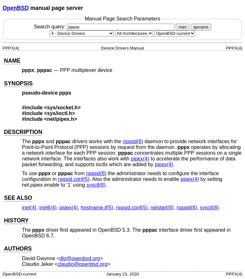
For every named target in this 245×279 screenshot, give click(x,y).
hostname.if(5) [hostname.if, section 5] (97, 207)
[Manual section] (82, 33)
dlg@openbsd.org (80, 258)
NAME (12, 61)
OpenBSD (16, 8)
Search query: (105, 26)
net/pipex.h (60, 119)
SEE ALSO (18, 198)
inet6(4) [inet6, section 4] (47, 207)
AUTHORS (18, 248)
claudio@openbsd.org (82, 264)
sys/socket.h (62, 107)
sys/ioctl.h (59, 113)
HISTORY (16, 220)
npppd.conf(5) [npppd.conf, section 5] (74, 179)
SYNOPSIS (18, 83)
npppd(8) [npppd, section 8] (132, 141)
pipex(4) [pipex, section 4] (140, 158)
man (182, 27)
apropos (201, 27)
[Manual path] (174, 33)
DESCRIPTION (23, 132)
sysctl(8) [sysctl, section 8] (96, 185)
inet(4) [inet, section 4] (29, 207)
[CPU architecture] (134, 33)
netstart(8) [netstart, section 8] (162, 207)
